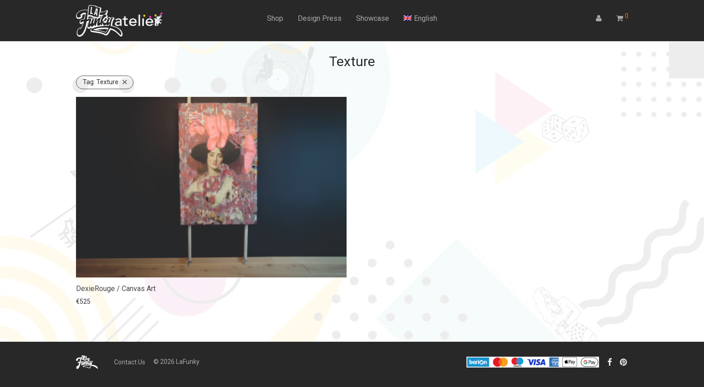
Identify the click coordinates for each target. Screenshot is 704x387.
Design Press (320, 18)
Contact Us (129, 362)
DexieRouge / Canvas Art (116, 288)
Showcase (372, 18)
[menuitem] (420, 18)
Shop (275, 18)
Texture (101, 82)
